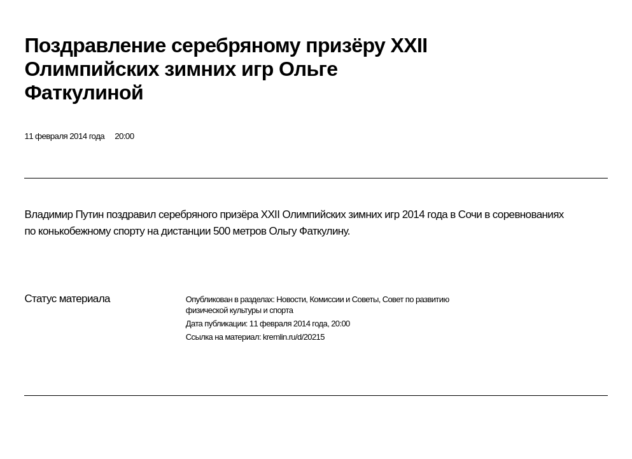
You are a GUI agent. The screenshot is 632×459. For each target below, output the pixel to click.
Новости (290, 299)
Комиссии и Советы (343, 299)
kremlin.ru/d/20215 (294, 337)
